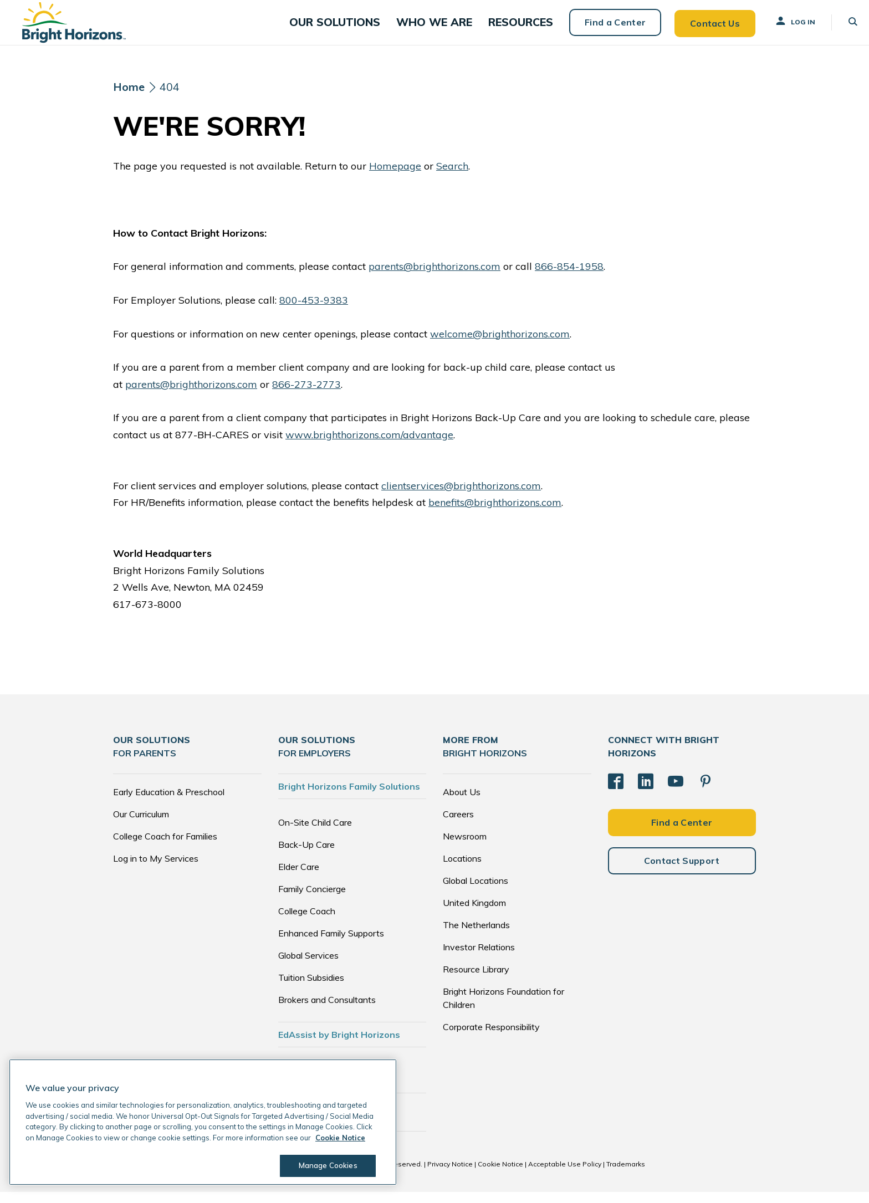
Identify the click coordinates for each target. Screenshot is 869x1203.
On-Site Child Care (315, 833)
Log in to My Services (155, 869)
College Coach (306, 922)
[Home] (129, 98)
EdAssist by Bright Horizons (339, 1045)
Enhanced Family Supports (331, 944)
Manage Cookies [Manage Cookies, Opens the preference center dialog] (324, 1165)
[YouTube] (675, 792)
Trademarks (625, 1175)
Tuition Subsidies (311, 988)
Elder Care (298, 877)
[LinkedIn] (645, 792)
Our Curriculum (141, 825)
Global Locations (475, 891)
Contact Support (682, 870)
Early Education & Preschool (168, 802)
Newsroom (465, 847)
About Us (461, 802)
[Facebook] (615, 792)
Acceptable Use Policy (564, 1175)
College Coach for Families (165, 847)
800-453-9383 (313, 311)
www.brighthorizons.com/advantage (369, 445)
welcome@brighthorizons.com (500, 345)
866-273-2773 (306, 395)
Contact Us (704, 27)
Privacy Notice (450, 1175)
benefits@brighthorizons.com (494, 514)
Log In (784, 27)
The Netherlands (476, 935)
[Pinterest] (705, 792)
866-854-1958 (569, 278)
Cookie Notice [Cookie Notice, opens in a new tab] (340, 1137)
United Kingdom (474, 913)
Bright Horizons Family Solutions (349, 797)
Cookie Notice (500, 1175)
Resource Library (476, 980)
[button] (352, 28)
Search (452, 177)
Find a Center (604, 27)
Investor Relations (479, 958)
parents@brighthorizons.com (434, 278)
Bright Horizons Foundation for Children (503, 1009)
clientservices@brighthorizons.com (461, 496)
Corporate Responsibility (491, 1037)
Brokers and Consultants (327, 1010)
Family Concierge (312, 899)
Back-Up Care (306, 855)
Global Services (308, 966)
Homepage (395, 177)
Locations (462, 869)
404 (170, 98)
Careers (458, 825)
